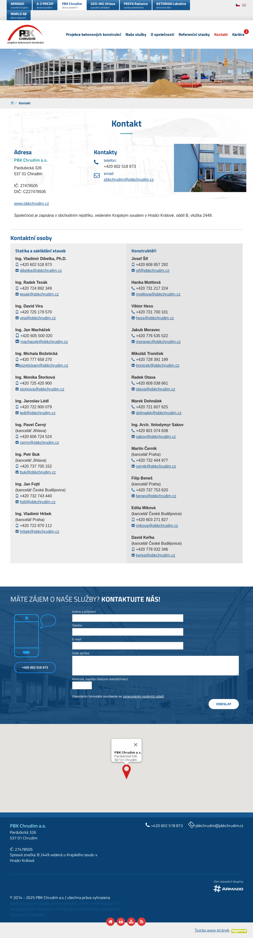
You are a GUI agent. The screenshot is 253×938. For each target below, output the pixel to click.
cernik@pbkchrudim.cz (156, 466)
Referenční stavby (194, 34)
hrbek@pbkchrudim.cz (39, 531)
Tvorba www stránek (212, 930)
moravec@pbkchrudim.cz (158, 342)
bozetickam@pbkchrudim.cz (43, 365)
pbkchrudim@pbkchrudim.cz (129, 179)
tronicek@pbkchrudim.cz (157, 365)
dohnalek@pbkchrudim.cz (158, 413)
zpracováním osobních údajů (143, 696)
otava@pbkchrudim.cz (155, 389)
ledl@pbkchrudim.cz (37, 413)
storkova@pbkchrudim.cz (42, 389)
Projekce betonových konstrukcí (93, 34)
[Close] (136, 745)
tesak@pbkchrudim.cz (39, 294)
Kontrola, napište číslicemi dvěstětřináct (101, 679)
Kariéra (238, 34)
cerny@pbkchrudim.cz (39, 442)
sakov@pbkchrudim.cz (156, 437)
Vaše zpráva (81, 653)
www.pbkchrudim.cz (31, 203)
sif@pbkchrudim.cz (152, 270)
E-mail (77, 639)
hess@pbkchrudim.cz (155, 318)
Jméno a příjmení (84, 611)
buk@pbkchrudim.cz (38, 472)
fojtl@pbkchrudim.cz (37, 502)
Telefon (78, 625)
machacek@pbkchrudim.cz (44, 342)
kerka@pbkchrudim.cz (155, 555)
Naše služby (136, 34)
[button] (126, 771)
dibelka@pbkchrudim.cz (41, 270)
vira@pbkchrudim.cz (38, 318)
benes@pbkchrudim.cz (156, 496)
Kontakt (221, 34)
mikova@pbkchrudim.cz (157, 526)
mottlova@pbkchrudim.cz (158, 294)
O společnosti (162, 34)
